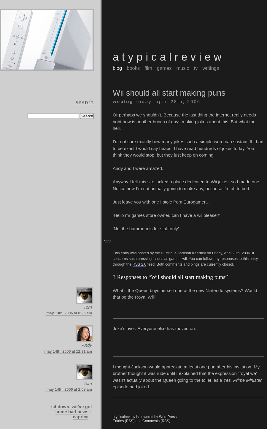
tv (196, 68)
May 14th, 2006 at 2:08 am (69, 389)
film (148, 68)
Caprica (81, 416)
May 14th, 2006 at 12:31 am (68, 351)
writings (210, 68)
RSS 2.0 (140, 264)
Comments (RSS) (156, 421)
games (164, 68)
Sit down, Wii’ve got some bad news (71, 409)
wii (184, 259)
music (182, 68)
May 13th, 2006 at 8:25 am (69, 313)
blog (117, 68)
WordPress (168, 417)
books (133, 68)
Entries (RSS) (123, 421)
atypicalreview (169, 57)
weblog (123, 101)
